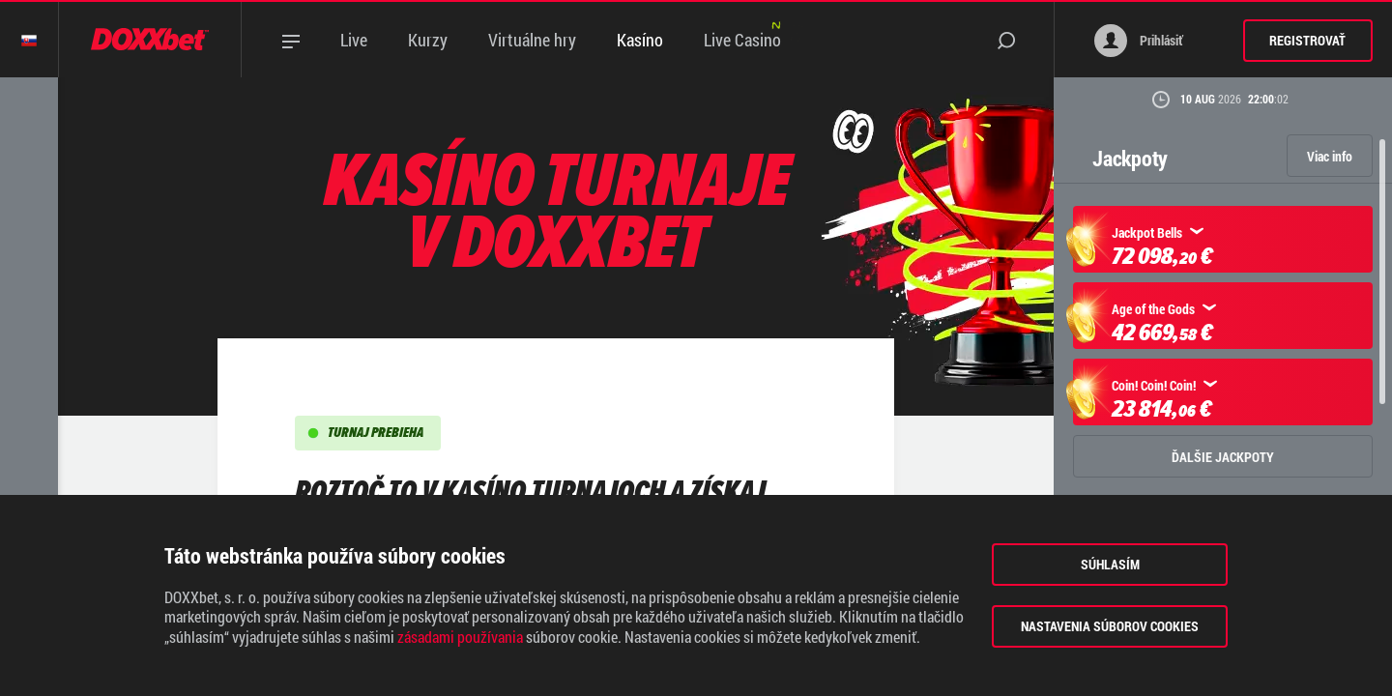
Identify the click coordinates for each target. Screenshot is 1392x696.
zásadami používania (460, 637)
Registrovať (1307, 40)
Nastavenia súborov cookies (1110, 626)
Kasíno (640, 39)
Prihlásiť (1138, 40)
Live (353, 39)
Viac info (1329, 156)
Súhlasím (1110, 564)
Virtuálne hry (532, 39)
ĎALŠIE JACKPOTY (1223, 457)
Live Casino (742, 39)
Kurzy (428, 39)
